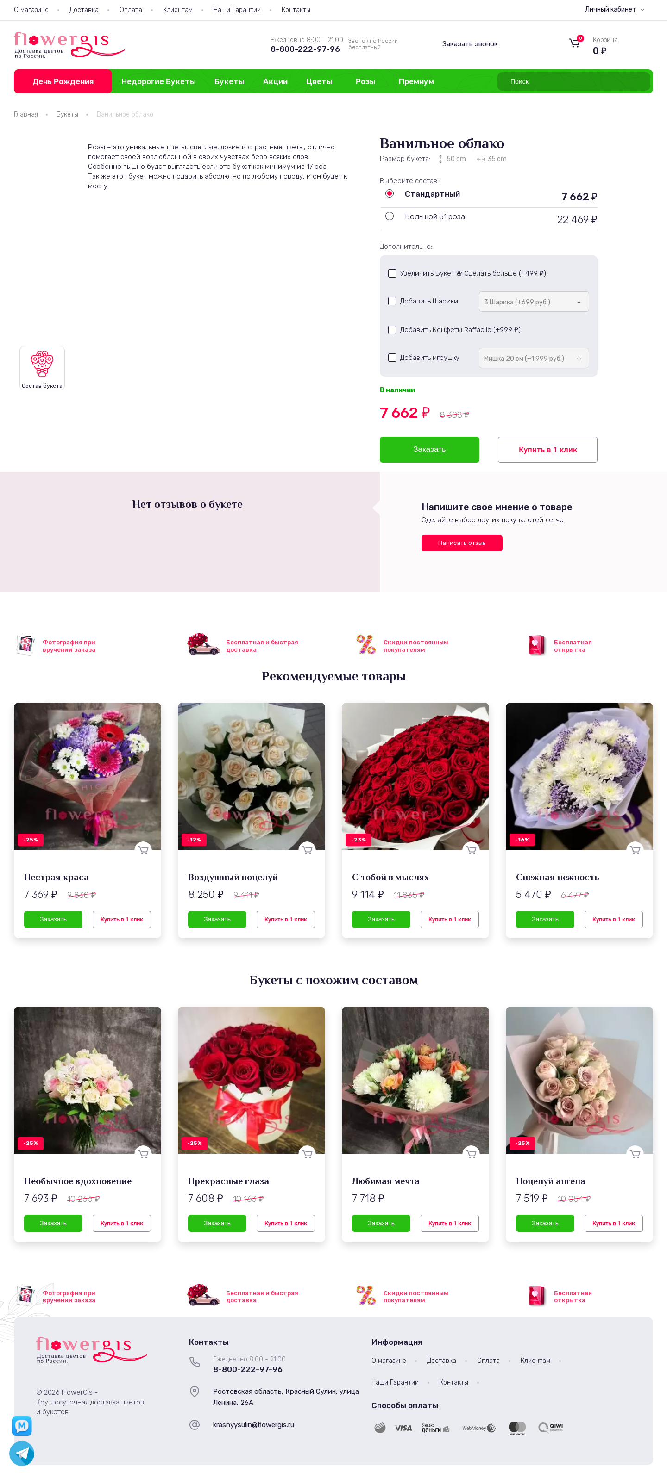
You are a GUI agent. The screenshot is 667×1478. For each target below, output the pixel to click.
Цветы (319, 81)
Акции (275, 81)
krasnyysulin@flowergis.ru (253, 1425)
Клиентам (178, 10)
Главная (26, 114)
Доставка (84, 10)
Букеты (229, 81)
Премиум (416, 81)
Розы (366, 81)
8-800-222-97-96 (305, 49)
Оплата (131, 10)
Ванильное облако (125, 114)
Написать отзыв (462, 542)
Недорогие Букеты (158, 81)
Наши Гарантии (237, 10)
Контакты (296, 10)
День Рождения (63, 81)
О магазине (31, 10)
